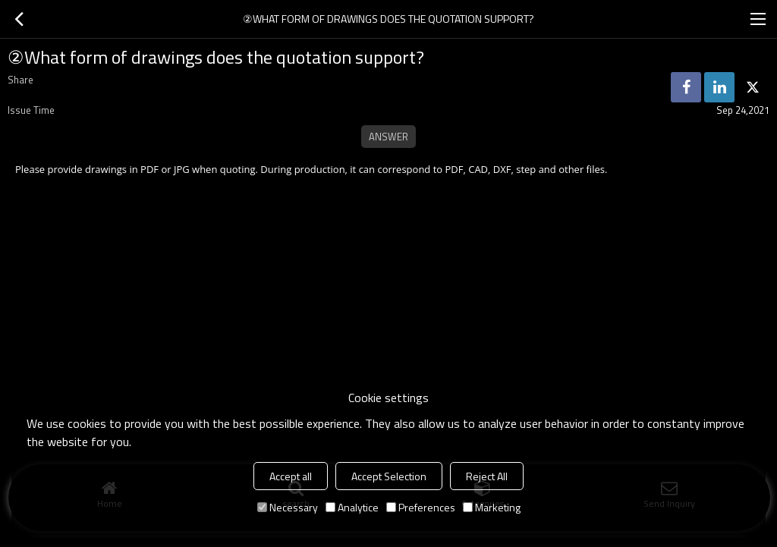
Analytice (352, 507)
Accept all (290, 476)
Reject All (487, 476)
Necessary (287, 507)
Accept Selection (388, 476)
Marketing (492, 507)
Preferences (420, 507)
